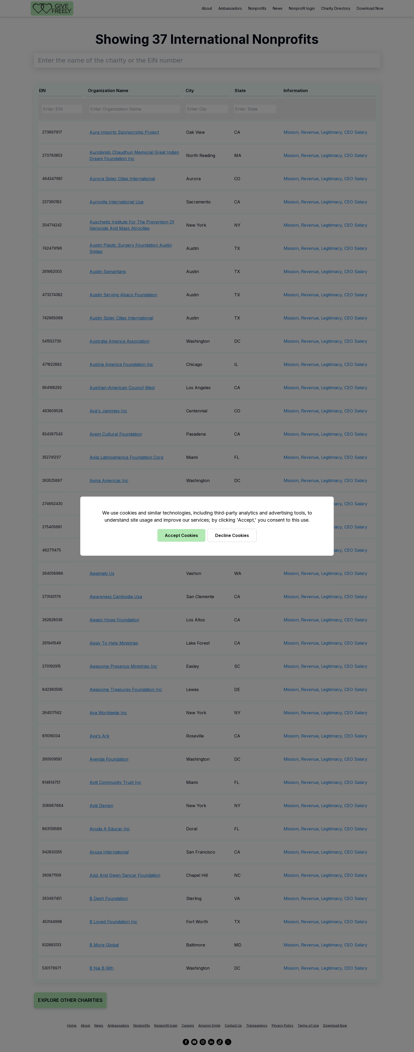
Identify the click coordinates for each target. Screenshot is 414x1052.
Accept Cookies (181, 535)
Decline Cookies (232, 535)
